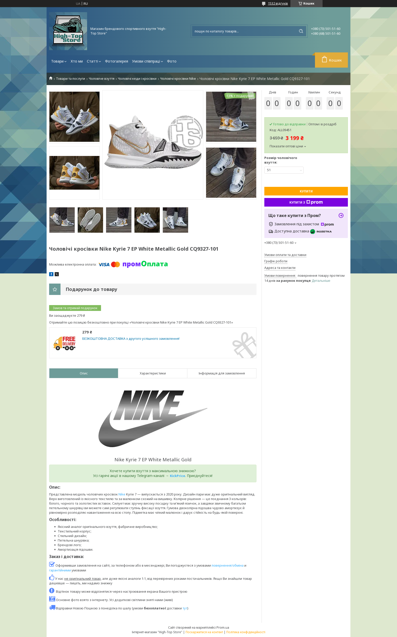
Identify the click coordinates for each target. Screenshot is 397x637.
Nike (121, 494)
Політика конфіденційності (245, 632)
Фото (171, 61)
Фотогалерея (116, 61)
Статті (92, 61)
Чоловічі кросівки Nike (178, 78)
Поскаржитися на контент (204, 632)
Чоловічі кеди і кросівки (137, 78)
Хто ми (77, 61)
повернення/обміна (228, 565)
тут (185, 608)
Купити (306, 191)
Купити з (306, 202)
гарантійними (60, 570)
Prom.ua (222, 627)
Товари (57, 61)
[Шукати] (301, 31)
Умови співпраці (146, 61)
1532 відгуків (278, 3)
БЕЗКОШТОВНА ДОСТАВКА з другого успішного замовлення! (131, 338)
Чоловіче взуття (101, 78)
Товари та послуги (70, 78)
